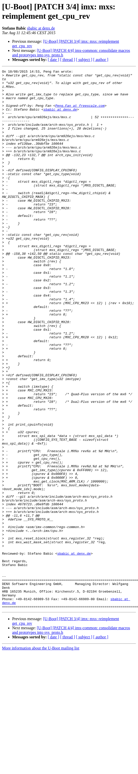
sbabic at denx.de (41, 28)
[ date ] (53, 59)
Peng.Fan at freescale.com (80, 113)
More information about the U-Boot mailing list (40, 756)
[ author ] (100, 59)
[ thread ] (67, 59)
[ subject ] (84, 59)
